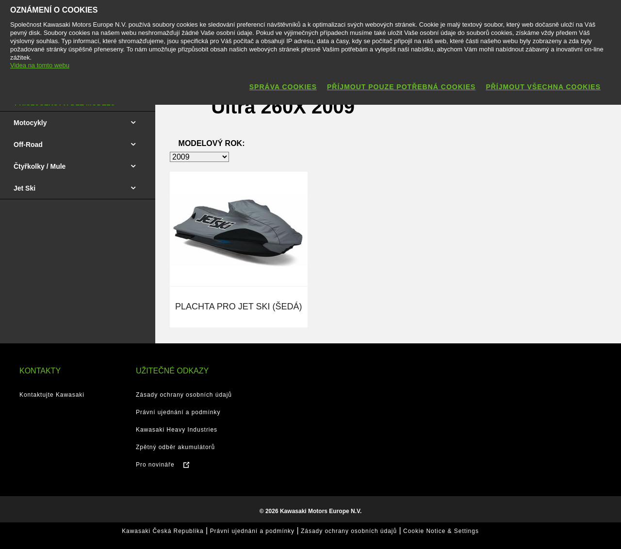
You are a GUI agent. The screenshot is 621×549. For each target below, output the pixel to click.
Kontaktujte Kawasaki (51, 394)
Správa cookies (283, 87)
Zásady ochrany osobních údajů (184, 394)
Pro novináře (155, 464)
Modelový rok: (212, 143)
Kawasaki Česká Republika (162, 531)
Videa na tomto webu (39, 65)
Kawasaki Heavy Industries (176, 429)
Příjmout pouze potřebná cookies (401, 87)
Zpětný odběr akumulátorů (175, 447)
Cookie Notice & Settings (441, 531)
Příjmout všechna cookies (543, 87)
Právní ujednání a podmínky (178, 412)
